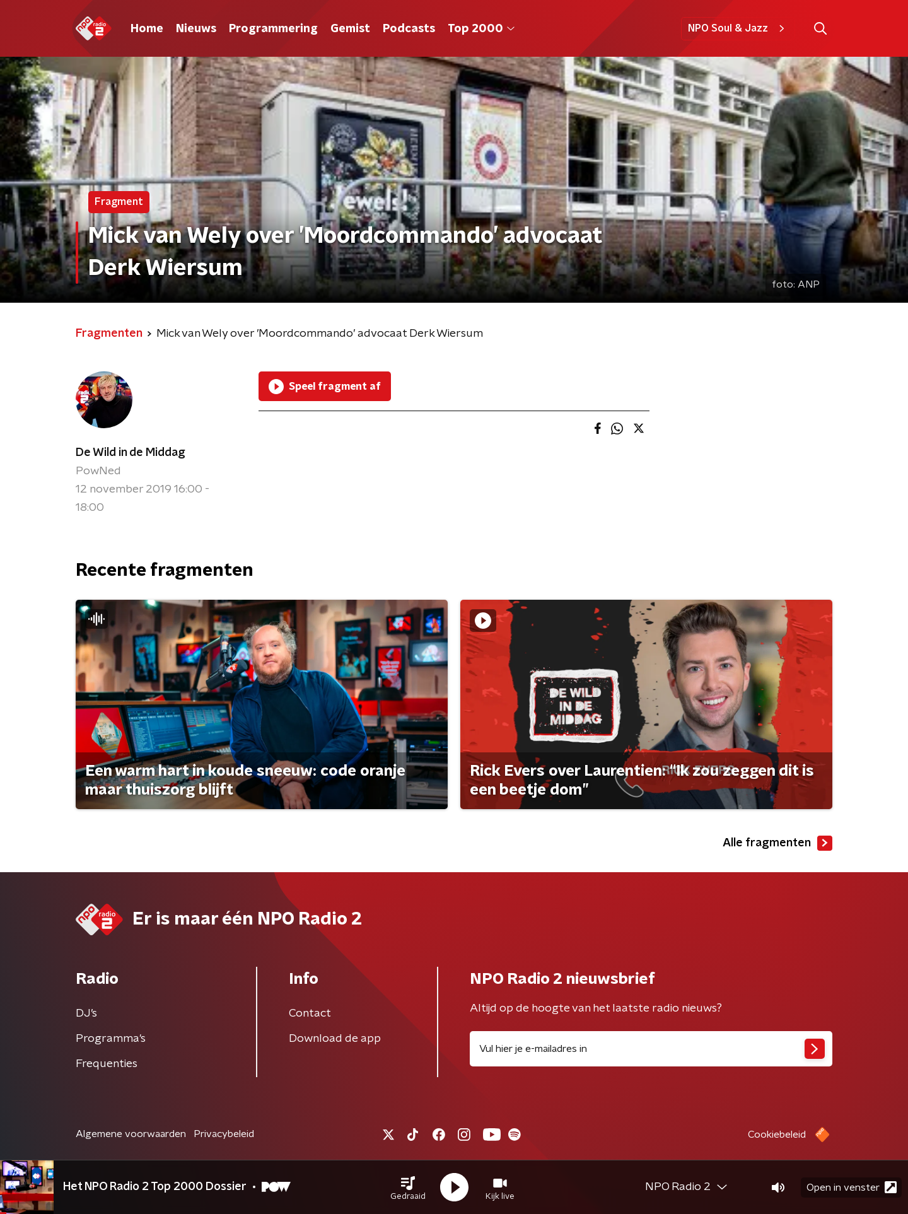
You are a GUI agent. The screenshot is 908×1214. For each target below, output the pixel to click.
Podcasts (409, 29)
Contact (310, 1013)
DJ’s (86, 1013)
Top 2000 (481, 29)
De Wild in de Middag (130, 452)
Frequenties (106, 1064)
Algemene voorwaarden (131, 1134)
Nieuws (196, 29)
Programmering (273, 29)
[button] (408, 1187)
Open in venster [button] (851, 1187)
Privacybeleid (224, 1134)
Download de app (335, 1038)
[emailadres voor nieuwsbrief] (651, 1048)
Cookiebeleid (777, 1134)
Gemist (350, 29)
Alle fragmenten (777, 843)
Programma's (111, 1038)
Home (147, 29)
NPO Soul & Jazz (738, 28)
